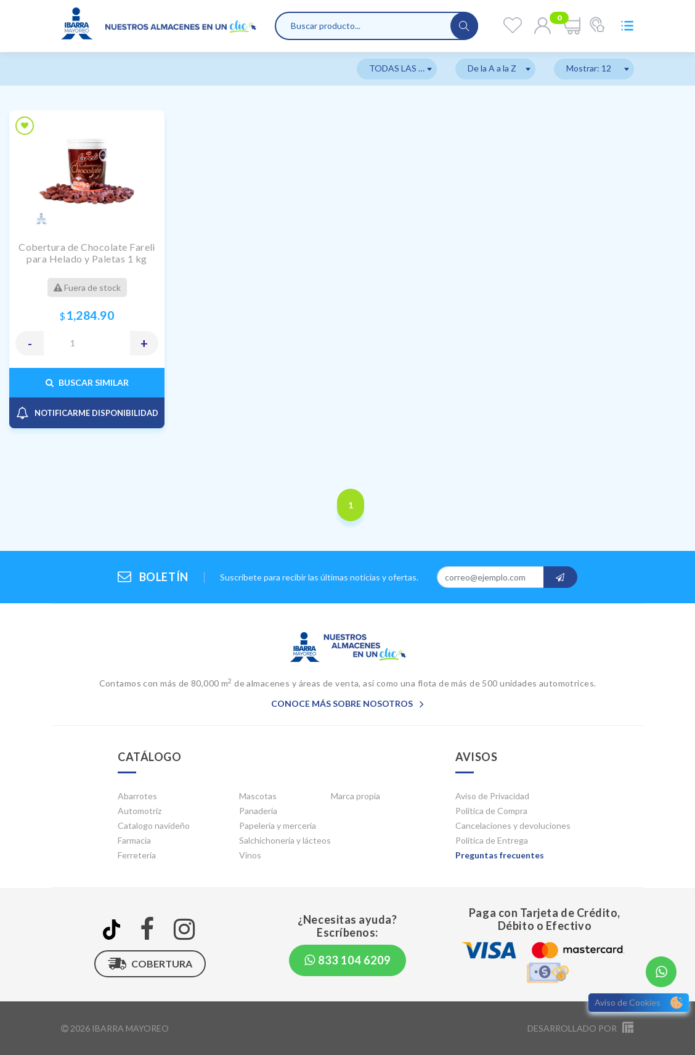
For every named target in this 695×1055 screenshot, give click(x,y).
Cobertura (150, 964)
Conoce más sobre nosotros (347, 703)
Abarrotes (137, 796)
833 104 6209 (347, 960)
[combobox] (397, 69)
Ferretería (137, 855)
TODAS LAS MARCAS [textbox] (403, 68)
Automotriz (139, 810)
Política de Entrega (491, 840)
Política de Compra (491, 810)
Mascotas (258, 796)
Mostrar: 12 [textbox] (588, 68)
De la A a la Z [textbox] (492, 68)
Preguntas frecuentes (499, 855)
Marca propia (355, 796)
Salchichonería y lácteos (285, 840)
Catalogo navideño (154, 825)
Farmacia (134, 840)
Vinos (250, 855)
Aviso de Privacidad (492, 796)
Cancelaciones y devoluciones (513, 825)
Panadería (258, 810)
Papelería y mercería (277, 825)
